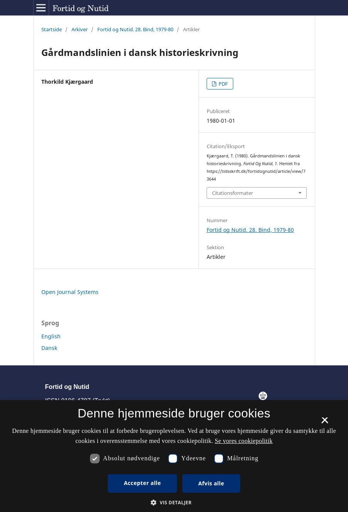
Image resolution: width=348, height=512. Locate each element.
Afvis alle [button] (211, 483)
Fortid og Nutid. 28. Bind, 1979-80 (135, 29)
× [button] (324, 422)
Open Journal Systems (69, 292)
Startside (51, 29)
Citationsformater (232, 192)
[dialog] (174, 456)
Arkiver (79, 29)
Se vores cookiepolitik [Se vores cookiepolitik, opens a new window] (244, 441)
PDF (222, 83)
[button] (174, 502)
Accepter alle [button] (142, 483)
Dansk (49, 347)
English (51, 336)
